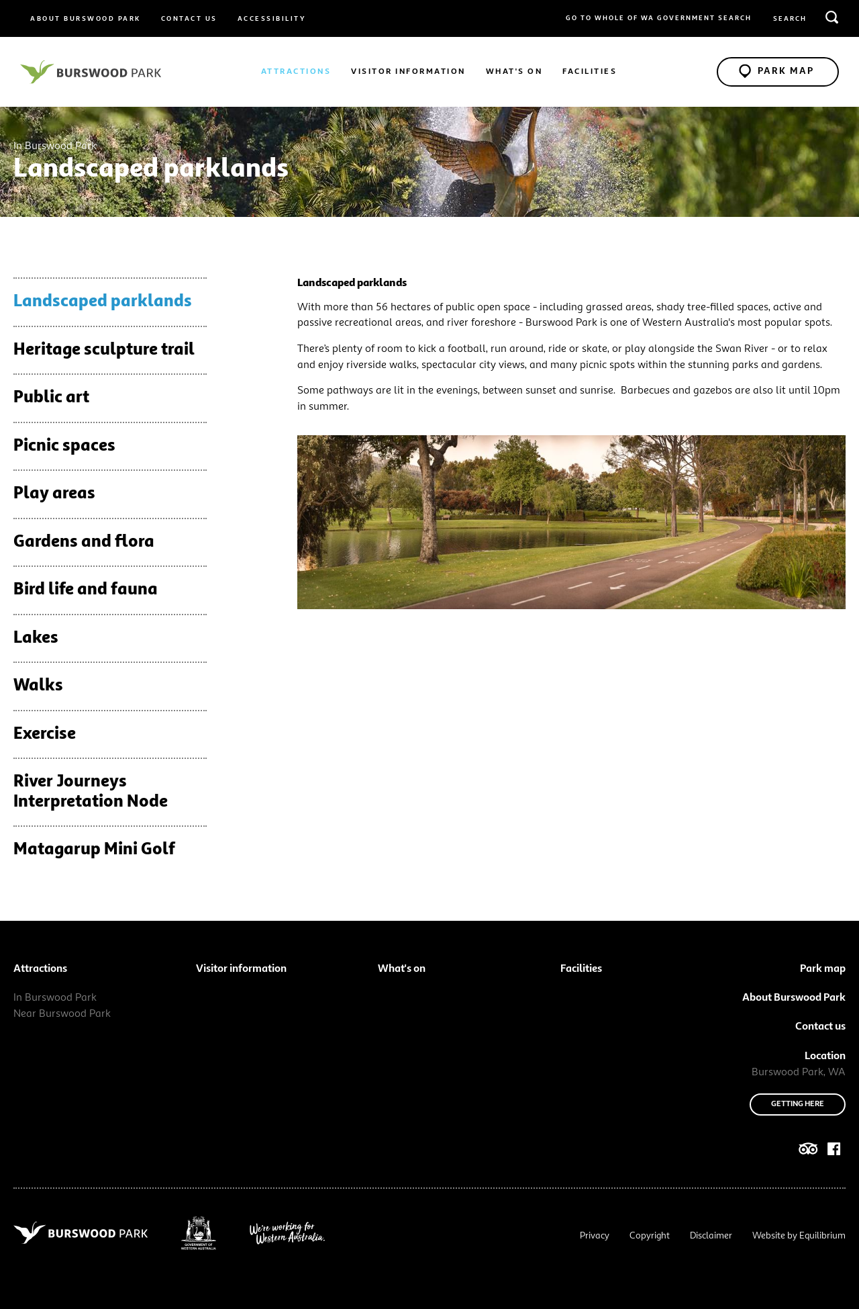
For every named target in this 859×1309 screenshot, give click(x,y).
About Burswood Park (85, 18)
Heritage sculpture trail (104, 350)
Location (825, 1056)
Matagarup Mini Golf (94, 850)
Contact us (189, 18)
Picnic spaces (64, 446)
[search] (832, 17)
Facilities (589, 72)
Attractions (296, 72)
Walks (38, 686)
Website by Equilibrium (799, 1235)
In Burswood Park (55, 998)
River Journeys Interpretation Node (90, 792)
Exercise (44, 734)
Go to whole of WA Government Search (659, 18)
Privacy (594, 1235)
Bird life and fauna (85, 590)
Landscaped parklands (102, 302)
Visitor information (408, 72)
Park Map (776, 70)
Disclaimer (711, 1235)
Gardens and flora (83, 542)
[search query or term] (805, 19)
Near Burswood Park (62, 1014)
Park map (823, 969)
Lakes (35, 638)
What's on (514, 72)
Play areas (54, 494)
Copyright (649, 1235)
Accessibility (272, 18)
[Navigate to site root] (90, 71)
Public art (51, 398)
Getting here (797, 1104)
